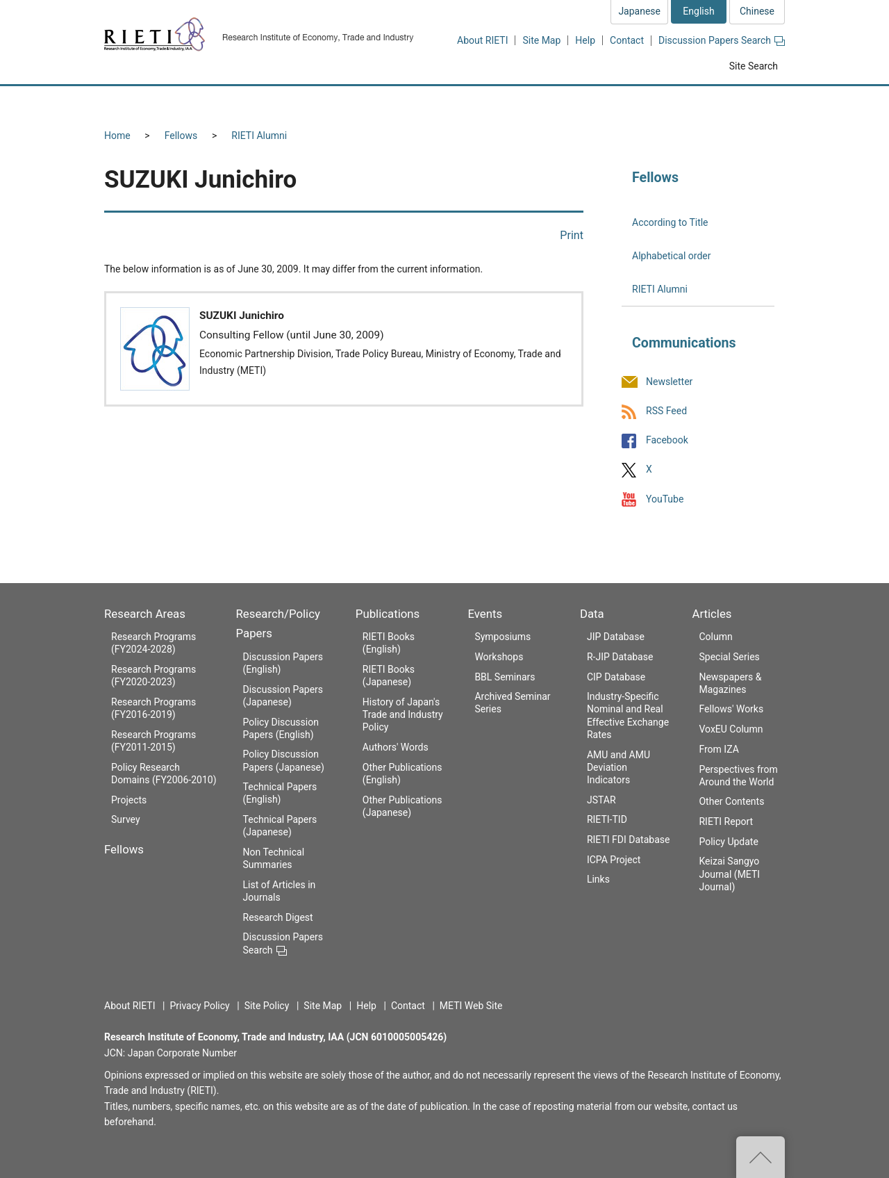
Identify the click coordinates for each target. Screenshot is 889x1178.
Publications (387, 614)
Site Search (753, 66)
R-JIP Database (620, 656)
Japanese (639, 11)
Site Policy (267, 1005)
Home (117, 135)
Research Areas (144, 614)
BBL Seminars (504, 676)
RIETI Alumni (259, 135)
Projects (129, 799)
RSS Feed (666, 410)
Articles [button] (741, 102)
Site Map (541, 40)
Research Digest (278, 917)
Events (484, 614)
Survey (125, 819)
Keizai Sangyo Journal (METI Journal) (729, 874)
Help (585, 40)
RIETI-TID (607, 819)
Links (598, 879)
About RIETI (482, 40)
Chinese (757, 11)
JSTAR (601, 799)
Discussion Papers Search (721, 40)
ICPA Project (614, 859)
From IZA (718, 749)
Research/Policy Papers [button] (378, 102)
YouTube (664, 499)
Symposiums (502, 636)
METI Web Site (471, 1005)
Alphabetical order (671, 255)
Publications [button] (503, 102)
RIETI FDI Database (628, 839)
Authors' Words (396, 747)
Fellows (181, 135)
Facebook (667, 440)
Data (592, 614)
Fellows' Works (731, 708)
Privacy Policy (199, 1005)
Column (715, 636)
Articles (711, 614)
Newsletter (669, 381)
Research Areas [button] (163, 102)
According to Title (670, 222)
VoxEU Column (731, 729)
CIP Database (616, 676)
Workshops (498, 656)
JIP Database (616, 636)
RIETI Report (726, 821)
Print (571, 235)
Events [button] (592, 102)
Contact (627, 40)
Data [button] (664, 102)
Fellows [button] (262, 102)
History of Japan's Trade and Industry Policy (403, 714)
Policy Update (728, 841)
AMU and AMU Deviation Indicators (618, 767)
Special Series (729, 656)
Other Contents (731, 801)
